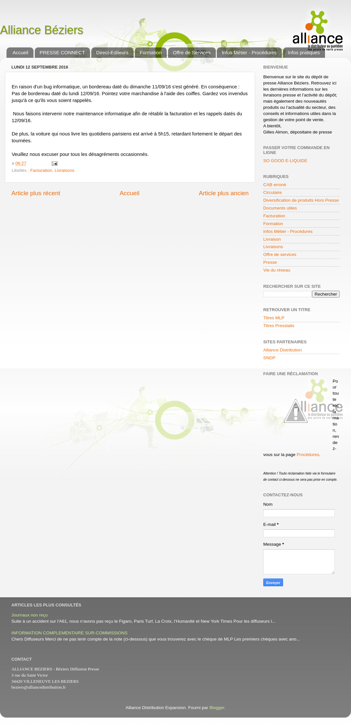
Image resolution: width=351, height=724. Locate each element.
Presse (270, 262)
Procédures (308, 454)
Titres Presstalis (278, 325)
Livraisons (64, 170)
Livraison (272, 239)
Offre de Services (192, 52)
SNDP (269, 357)
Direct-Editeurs (112, 52)
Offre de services (279, 254)
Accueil (20, 52)
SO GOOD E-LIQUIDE (285, 160)
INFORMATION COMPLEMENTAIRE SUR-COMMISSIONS (69, 632)
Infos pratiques (304, 52)
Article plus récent (35, 193)
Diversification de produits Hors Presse (301, 200)
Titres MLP (273, 317)
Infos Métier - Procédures (249, 52)
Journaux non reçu (29, 615)
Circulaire (272, 192)
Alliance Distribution (282, 350)
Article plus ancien (224, 193)
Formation (151, 52)
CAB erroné (274, 184)
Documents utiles (280, 208)
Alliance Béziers (41, 30)
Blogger (216, 707)
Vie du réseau (276, 270)
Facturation (41, 170)
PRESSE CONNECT (62, 52)
